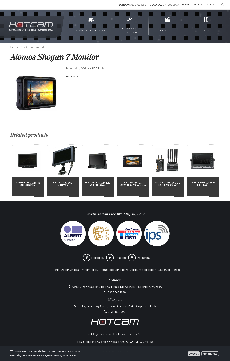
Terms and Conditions (114, 269)
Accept (194, 353)
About (197, 4)
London (115, 280)
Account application (143, 269)
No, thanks (210, 353)
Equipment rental (32, 47)
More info (71, 355)
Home (14, 47)
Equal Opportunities (66, 269)
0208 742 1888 (117, 292)
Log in (176, 269)
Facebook (97, 257)
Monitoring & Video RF (80, 68)
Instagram (143, 257)
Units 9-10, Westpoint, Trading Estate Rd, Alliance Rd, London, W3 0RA (117, 286)
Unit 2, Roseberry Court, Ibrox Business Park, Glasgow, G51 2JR (117, 306)
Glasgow (115, 299)
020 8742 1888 (138, 4)
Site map (164, 269)
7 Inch (100, 68)
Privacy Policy (89, 269)
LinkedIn (120, 257)
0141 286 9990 (171, 4)
